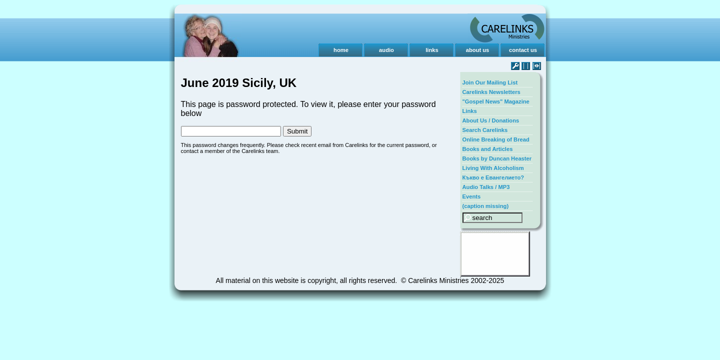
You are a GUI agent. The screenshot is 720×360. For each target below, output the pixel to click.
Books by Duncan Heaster (497, 159)
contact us (523, 50)
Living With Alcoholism (493, 168)
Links (469, 111)
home (341, 50)
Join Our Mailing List (490, 83)
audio (386, 50)
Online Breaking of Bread (496, 139)
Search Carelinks (485, 130)
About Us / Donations (491, 121)
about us (478, 50)
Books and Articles (487, 149)
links (432, 50)
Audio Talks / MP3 (486, 187)
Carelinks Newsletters (491, 92)
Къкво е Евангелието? (493, 177)
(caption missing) (485, 206)
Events (471, 197)
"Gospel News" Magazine (496, 101)
